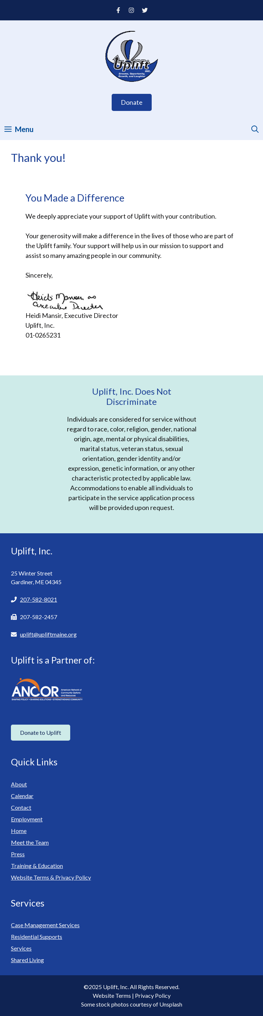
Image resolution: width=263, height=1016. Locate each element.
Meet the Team (30, 842)
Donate (132, 102)
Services (21, 948)
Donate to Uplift (40, 732)
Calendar (22, 795)
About (19, 784)
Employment (27, 819)
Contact (21, 807)
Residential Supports (36, 936)
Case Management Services (45, 924)
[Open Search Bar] (255, 129)
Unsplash (170, 1004)
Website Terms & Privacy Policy (51, 877)
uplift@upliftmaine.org (48, 634)
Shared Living (27, 959)
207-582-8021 (38, 599)
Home (19, 830)
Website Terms (112, 995)
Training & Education (37, 865)
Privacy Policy (153, 995)
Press (18, 853)
